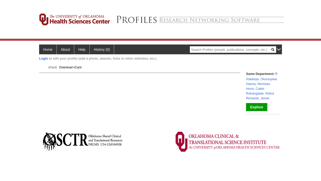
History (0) (102, 50)
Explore (256, 107)
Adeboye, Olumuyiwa (261, 79)
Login (43, 58)
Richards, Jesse (257, 98)
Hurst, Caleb (255, 88)
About (65, 50)
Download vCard (70, 67)
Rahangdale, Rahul (260, 93)
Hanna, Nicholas (258, 84)
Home (47, 50)
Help (82, 50)
